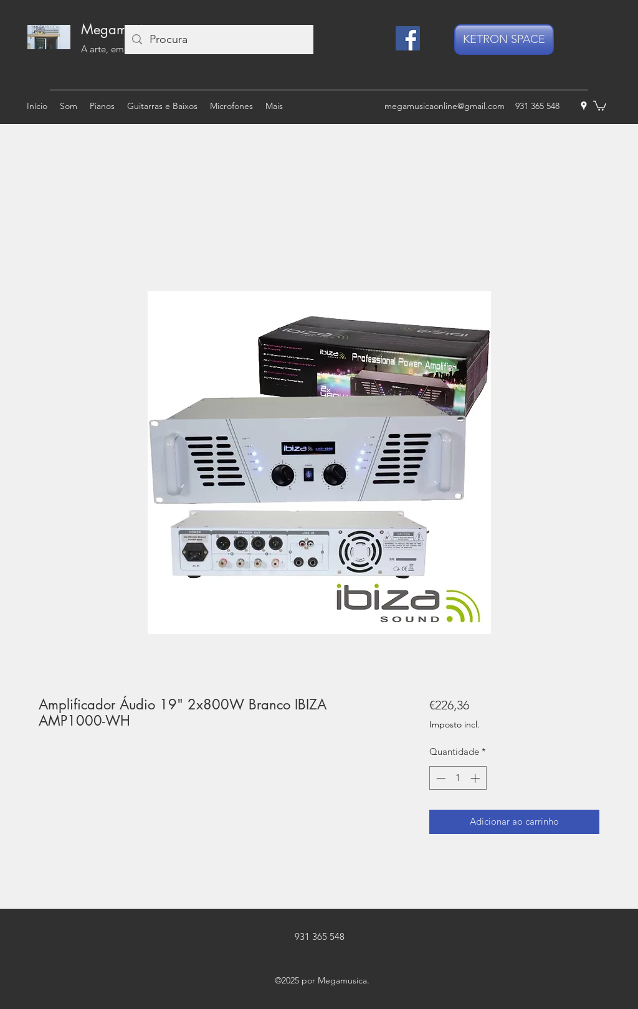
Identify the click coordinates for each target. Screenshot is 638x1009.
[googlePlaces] (584, 106)
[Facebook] (408, 38)
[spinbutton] (457, 778)
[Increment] (476, 778)
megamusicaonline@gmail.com (444, 105)
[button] (599, 105)
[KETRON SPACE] (504, 39)
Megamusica (119, 29)
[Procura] (218, 39)
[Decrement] (439, 778)
